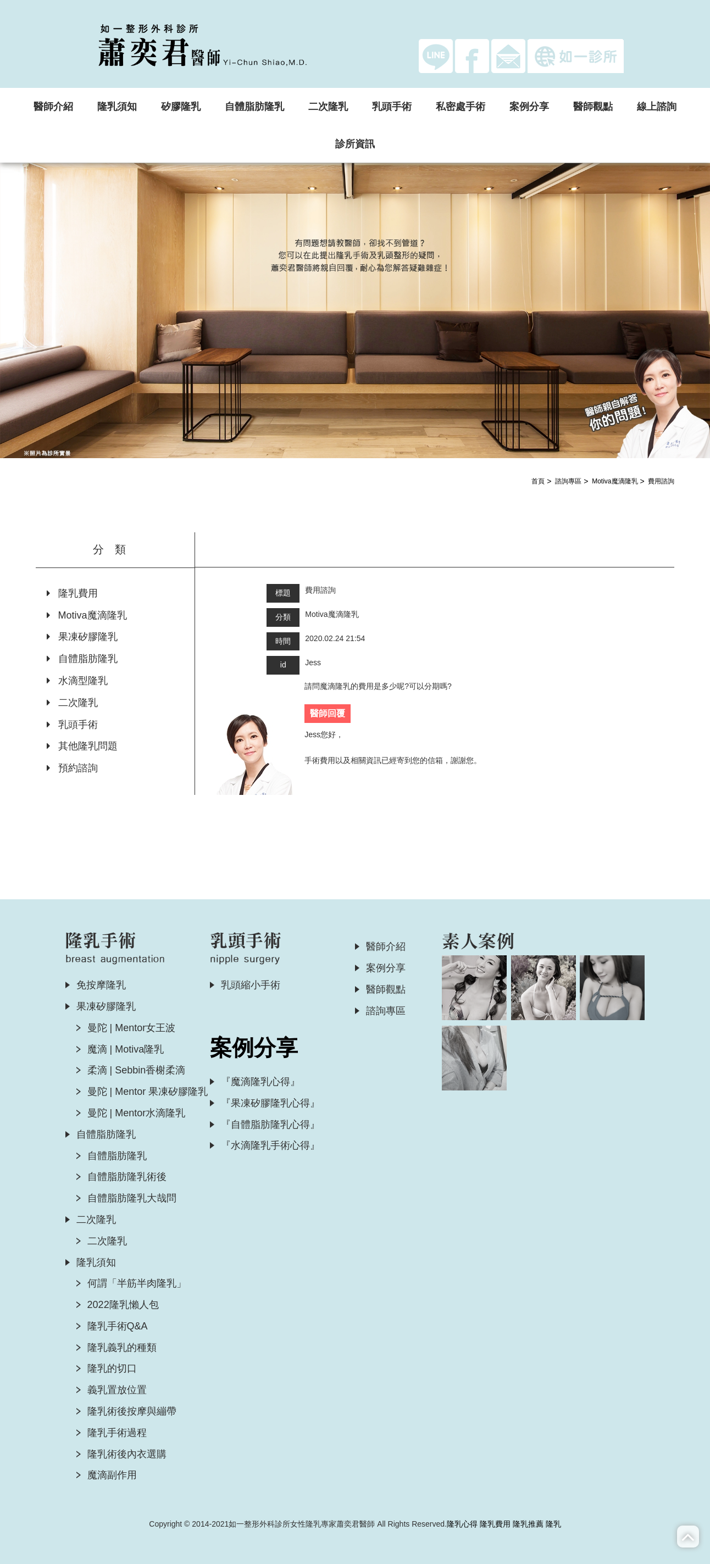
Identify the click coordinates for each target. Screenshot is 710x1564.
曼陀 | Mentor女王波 (131, 1027)
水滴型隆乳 (77, 680)
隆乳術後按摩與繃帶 (131, 1411)
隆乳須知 (117, 106)
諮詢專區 (568, 481)
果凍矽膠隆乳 (82, 636)
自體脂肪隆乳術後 (127, 1176)
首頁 (538, 481)
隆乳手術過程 (117, 1432)
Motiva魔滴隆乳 (614, 481)
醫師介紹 (53, 106)
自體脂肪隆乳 (254, 106)
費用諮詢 (661, 481)
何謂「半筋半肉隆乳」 (136, 1283)
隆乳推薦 (528, 1524)
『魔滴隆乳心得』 (260, 1081)
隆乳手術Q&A (117, 1326)
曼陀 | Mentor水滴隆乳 (136, 1112)
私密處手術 (460, 106)
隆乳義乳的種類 (122, 1347)
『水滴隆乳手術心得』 (270, 1145)
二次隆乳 (328, 106)
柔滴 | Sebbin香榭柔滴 (136, 1070)
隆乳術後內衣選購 (127, 1454)
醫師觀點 (593, 106)
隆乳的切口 (112, 1368)
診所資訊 (355, 143)
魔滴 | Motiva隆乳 (125, 1049)
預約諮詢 (72, 767)
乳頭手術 (392, 106)
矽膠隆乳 (181, 106)
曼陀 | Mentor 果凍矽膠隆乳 (147, 1091)
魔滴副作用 (112, 1475)
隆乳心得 (462, 1524)
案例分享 (529, 106)
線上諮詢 (656, 106)
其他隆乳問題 (82, 746)
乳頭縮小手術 (250, 984)
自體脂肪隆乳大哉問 (131, 1198)
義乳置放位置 (117, 1389)
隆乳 (553, 1524)
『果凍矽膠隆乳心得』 (270, 1103)
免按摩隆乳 (101, 984)
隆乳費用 (72, 593)
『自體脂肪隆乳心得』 (270, 1124)
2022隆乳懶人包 (123, 1304)
